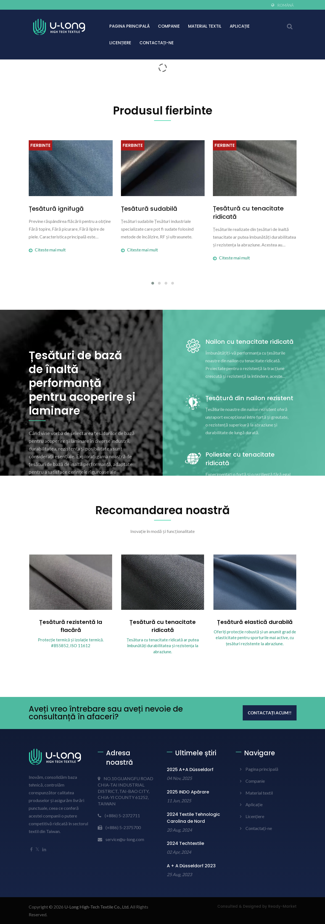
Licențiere (120, 43)
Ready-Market (282, 906)
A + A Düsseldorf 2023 (191, 866)
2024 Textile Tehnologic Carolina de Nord (193, 817)
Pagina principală (129, 26)
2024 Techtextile (185, 843)
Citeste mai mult (47, 250)
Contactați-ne (156, 43)
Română (285, 5)
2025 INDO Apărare (188, 792)
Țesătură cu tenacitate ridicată (248, 212)
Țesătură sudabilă (149, 209)
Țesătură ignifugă (56, 209)
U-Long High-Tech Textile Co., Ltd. (96, 906)
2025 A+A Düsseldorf (190, 769)
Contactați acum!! (270, 712)
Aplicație (240, 26)
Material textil (204, 26)
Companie (169, 26)
